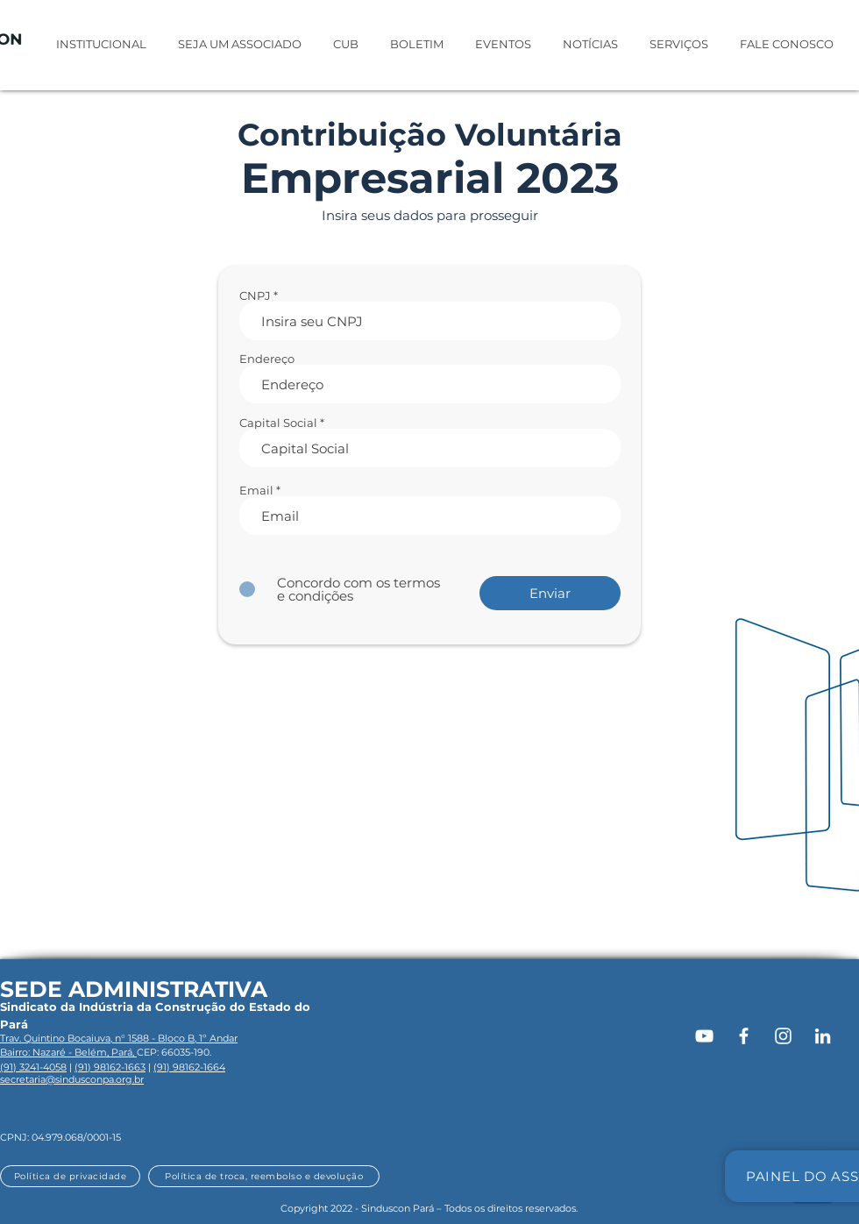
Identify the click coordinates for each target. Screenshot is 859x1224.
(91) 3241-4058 (33, 1067)
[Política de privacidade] (70, 1176)
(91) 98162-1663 (110, 1067)
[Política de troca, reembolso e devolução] (264, 1176)
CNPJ (255, 296)
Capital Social (278, 423)
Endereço (267, 359)
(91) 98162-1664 (189, 1067)
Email (256, 490)
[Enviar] (550, 593)
